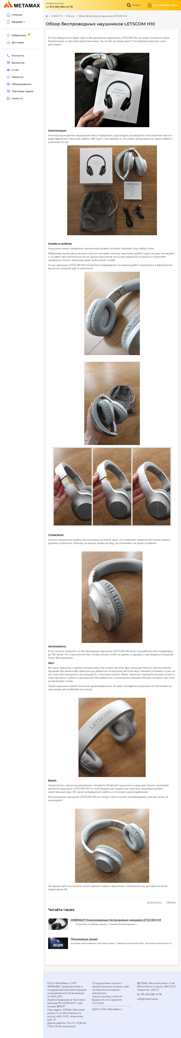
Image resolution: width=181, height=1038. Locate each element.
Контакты (15, 55)
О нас (13, 70)
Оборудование (22, 84)
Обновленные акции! (84, 939)
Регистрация (161, 5)
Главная (14, 14)
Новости (15, 98)
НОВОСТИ (57, 16)
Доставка (15, 42)
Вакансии (16, 62)
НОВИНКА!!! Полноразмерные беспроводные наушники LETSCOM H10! (116, 920)
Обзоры (70, 16)
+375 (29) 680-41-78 (59, 6)
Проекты (17, 77)
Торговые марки (20, 91)
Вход (175, 5)
